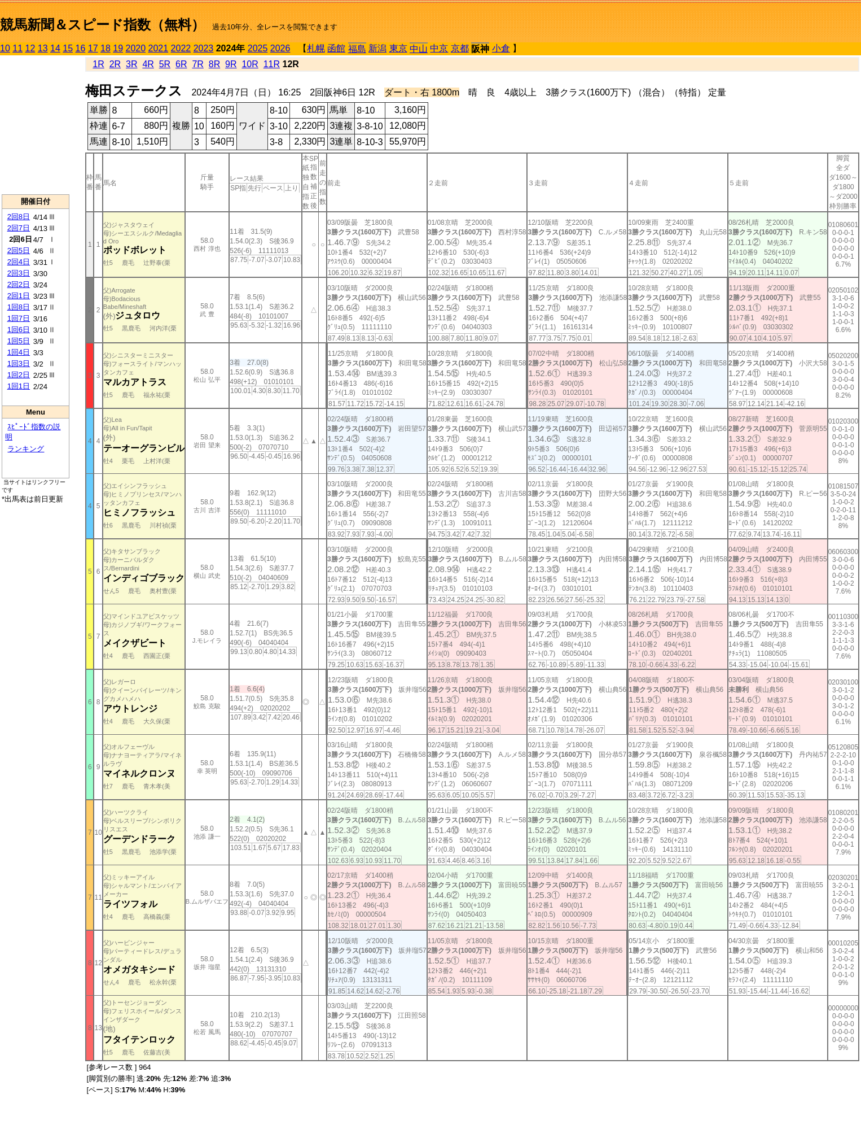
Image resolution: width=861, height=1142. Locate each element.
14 (55, 48)
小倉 (501, 48)
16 (81, 48)
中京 (439, 48)
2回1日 (18, 295)
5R (164, 64)
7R (197, 64)
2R (115, 64)
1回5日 (18, 341)
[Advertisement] (35, 125)
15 (68, 48)
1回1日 (18, 386)
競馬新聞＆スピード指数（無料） (102, 24)
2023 (204, 48)
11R (271, 64)
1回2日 (18, 375)
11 (17, 48)
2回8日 (18, 216)
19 (118, 48)
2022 (181, 48)
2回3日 (18, 273)
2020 (136, 48)
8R (214, 64)
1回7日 (18, 318)
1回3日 (18, 363)
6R (181, 64)
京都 (460, 48)
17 (93, 48)
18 (105, 48)
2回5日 (18, 250)
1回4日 (18, 352)
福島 (357, 49)
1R (98, 64)
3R (131, 64)
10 (5, 48)
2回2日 (18, 284)
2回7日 (18, 228)
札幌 (316, 48)
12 (30, 48)
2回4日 (18, 262)
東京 (398, 48)
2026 (280, 48)
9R (230, 64)
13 (43, 48)
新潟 (377, 48)
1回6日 (18, 329)
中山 (419, 49)
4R (147, 64)
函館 (336, 48)
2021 (158, 48)
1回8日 (18, 307)
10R (249, 64)
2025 (258, 48)
